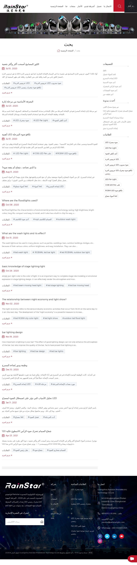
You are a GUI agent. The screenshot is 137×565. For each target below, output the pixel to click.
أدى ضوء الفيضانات (110, 92)
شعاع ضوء (38, 456)
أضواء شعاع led (111, 198)
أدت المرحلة (50, 422)
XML (52, 524)
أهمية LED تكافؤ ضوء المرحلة (17, 137)
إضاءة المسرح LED (110, 80)
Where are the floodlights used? (21, 203)
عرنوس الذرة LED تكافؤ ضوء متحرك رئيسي (118, 174)
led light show (51, 322)
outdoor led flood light (74, 322)
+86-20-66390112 (109, 519)
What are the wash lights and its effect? (26, 237)
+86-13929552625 (119, 533)
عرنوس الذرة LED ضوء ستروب (116, 167)
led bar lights (57, 356)
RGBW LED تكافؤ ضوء (113, 192)
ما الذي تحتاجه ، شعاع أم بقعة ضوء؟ (20, 170)
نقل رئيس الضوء (21, 456)
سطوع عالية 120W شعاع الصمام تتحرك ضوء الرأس (118, 114)
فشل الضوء (34, 422)
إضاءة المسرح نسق (110, 130)
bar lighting (20, 356)
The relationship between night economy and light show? (37, 303)
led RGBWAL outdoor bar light (75, 256)
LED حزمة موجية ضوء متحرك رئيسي (82, 525)
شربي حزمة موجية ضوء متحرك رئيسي (82, 537)
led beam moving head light (28, 289)
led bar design (38, 356)
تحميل (97, 6)
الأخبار (78, 6)
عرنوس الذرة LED (112, 161)
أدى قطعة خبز (108, 96)
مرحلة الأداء (41, 389)
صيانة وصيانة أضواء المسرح (113, 119)
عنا (65, 6)
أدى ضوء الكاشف (22, 223)
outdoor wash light (66, 223)
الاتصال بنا (106, 6)
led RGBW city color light (26, 322)
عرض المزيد (7, 95)
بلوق (104, 72)
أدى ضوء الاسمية (109, 84)
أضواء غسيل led (109, 76)
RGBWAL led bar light (44, 256)
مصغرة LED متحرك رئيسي (81, 509)
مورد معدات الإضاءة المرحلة (64, 389)
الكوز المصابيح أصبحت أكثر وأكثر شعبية (21, 66)
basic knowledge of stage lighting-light (25, 270)
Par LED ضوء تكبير (78, 532)
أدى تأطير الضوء (111, 155)
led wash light (21, 256)
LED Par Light (111, 150)
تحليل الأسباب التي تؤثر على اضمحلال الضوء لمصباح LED (117, 124)
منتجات (71, 6)
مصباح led (19, 422)
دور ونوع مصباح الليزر (111, 109)
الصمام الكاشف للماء (43, 223)
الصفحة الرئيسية (55, 6)
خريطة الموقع (56, 519)
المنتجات (54, 505)
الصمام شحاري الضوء (57, 456)
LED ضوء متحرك (111, 144)
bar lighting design (13, 336)
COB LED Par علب (112, 187)
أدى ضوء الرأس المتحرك (112, 88)
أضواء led (38, 189)
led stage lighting (56, 289)
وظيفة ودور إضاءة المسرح (15, 370)
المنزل (53, 495)
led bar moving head (79, 289)
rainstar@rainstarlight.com (113, 528)
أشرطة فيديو (88, 6)
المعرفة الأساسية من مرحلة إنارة (18, 103)
